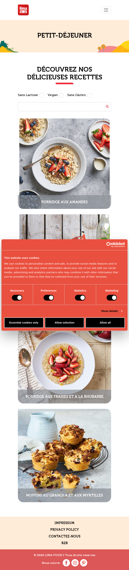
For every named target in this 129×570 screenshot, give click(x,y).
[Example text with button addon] (64, 106)
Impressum (64, 523)
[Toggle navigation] (106, 10)
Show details (109, 310)
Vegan (53, 95)
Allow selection (64, 322)
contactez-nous (64, 536)
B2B (64, 543)
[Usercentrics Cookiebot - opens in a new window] (109, 244)
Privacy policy (64, 530)
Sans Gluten (76, 95)
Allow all (105, 322)
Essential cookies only (23, 322)
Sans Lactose (28, 95)
